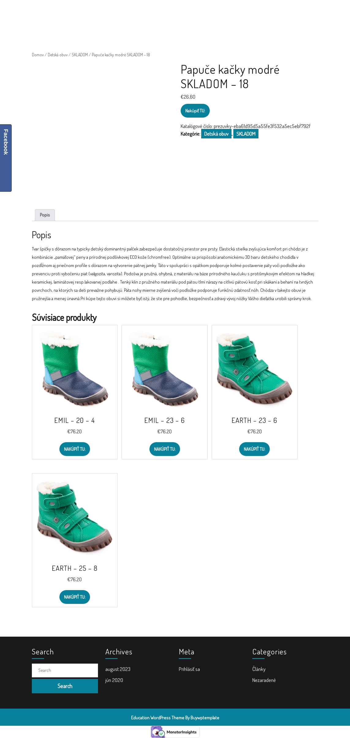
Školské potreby (122, 12)
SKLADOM (80, 54)
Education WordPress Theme (157, 718)
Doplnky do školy (218, 12)
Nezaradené (264, 680)
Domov (38, 54)
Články (258, 669)
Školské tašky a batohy (169, 12)
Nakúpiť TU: (195, 111)
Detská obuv (58, 54)
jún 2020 (114, 680)
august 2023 (117, 669)
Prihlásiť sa (189, 669)
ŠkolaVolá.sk (64, 12)
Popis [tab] (45, 215)
